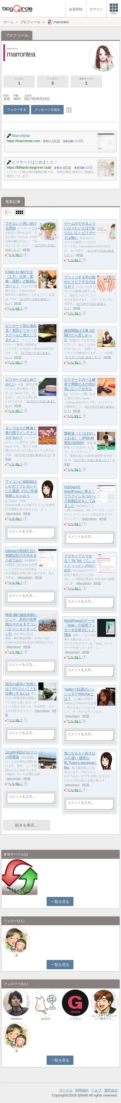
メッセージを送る (47, 109)
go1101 (45, 1018)
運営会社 (111, 1090)
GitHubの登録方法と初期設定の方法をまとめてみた (21, 555)
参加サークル (86, 81)
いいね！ (16, 255)
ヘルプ (96, 1090)
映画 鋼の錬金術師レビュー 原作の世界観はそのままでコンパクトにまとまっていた (21, 624)
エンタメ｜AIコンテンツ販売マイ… (104, 1017)
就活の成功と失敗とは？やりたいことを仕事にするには (21, 688)
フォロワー (52, 81)
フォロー (19, 81)
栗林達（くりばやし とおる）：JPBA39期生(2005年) (80, 438)
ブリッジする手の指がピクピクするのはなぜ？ (80, 282)
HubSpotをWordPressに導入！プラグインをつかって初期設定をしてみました (80, 496)
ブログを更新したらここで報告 (20, 892)
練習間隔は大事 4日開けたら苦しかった (79, 335)
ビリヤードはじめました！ (83, 357)
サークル (66, 1090)
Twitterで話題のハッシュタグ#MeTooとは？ (79, 694)
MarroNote (13, 513)
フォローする (16, 109)
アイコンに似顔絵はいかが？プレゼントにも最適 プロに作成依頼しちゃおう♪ (21, 490)
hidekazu (16, 1018)
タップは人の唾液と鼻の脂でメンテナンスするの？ (21, 432)
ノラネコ (75, 1018)
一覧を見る (60, 902)
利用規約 (82, 1090)
